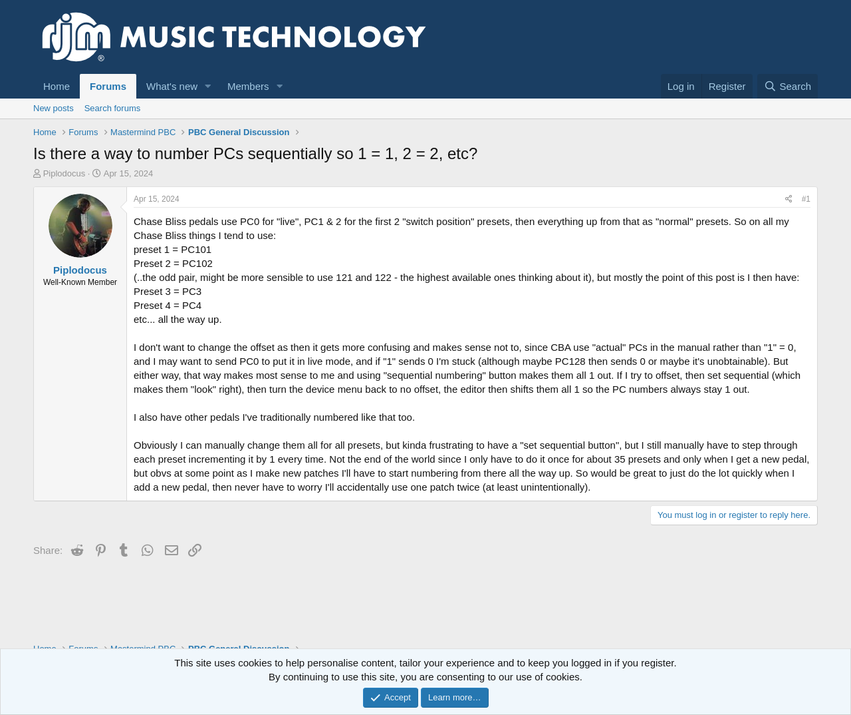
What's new (171, 86)
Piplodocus (64, 173)
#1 (806, 199)
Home (56, 86)
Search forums (112, 108)
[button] (208, 86)
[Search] (787, 86)
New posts (53, 108)
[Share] (789, 199)
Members (248, 86)
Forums (108, 86)
